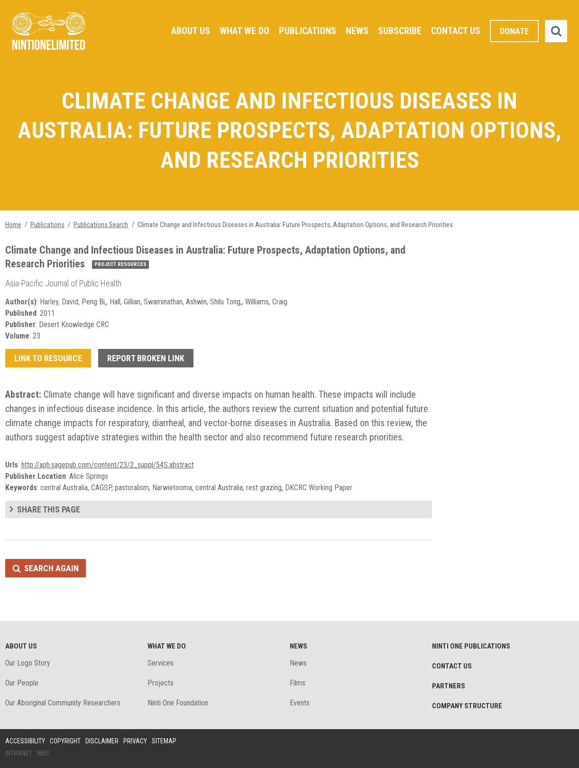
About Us (190, 31)
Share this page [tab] (48, 509)
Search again (51, 568)
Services (160, 662)
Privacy (135, 741)
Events (300, 702)
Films (297, 682)
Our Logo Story (27, 662)
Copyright (65, 741)
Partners (448, 686)
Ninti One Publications (471, 646)
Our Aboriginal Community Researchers (62, 702)
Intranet (18, 753)
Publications (307, 31)
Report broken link (145, 358)
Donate (514, 31)
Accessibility (25, 741)
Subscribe (400, 31)
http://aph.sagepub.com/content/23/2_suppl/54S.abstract (107, 464)
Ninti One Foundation (177, 702)
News (357, 31)
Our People (21, 682)
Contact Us (455, 31)
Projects (160, 682)
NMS (43, 753)
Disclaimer (102, 741)
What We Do (244, 31)
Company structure (467, 706)
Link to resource (48, 358)
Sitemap (164, 741)
